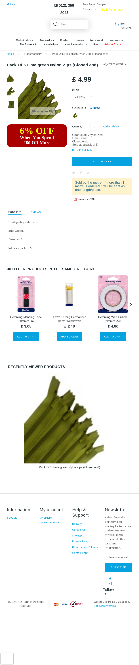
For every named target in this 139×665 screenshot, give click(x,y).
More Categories (74, 44)
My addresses (48, 537)
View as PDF (86, 199)
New (95, 44)
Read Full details (82, 150)
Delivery (77, 524)
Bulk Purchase (112, 9)
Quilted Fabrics (24, 40)
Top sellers (14, 528)
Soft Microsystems (105, 605)
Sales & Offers (112, 44)
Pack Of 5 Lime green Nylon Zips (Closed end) (69, 467)
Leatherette (116, 40)
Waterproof (96, 40)
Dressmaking (46, 40)
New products (15, 522)
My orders (46, 517)
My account (51, 509)
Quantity (77, 126)
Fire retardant (28, 44)
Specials (12, 517)
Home (10, 53)
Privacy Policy (80, 541)
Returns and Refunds (85, 547)
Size (76, 90)
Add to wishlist (111, 126)
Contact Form (80, 552)
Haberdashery (50, 44)
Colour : (86, 108)
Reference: (109, 64)
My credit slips (48, 532)
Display (64, 40)
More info (15, 212)
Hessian (79, 40)
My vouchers (47, 547)
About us (12, 542)
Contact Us (89, 9)
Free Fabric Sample (94, 4)
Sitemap (77, 535)
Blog (9, 547)
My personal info (49, 542)
